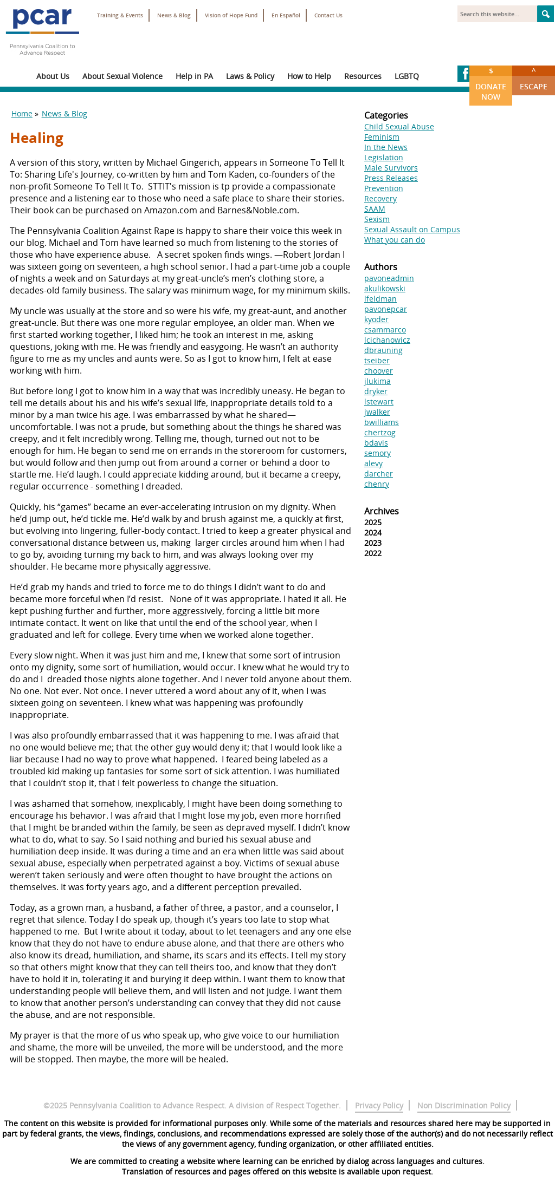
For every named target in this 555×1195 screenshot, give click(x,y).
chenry (376, 484)
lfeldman (380, 298)
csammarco (385, 329)
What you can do (394, 239)
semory (377, 453)
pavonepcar (385, 309)
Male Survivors (391, 167)
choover (378, 370)
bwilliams (381, 422)
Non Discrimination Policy (464, 1105)
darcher (378, 473)
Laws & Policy (250, 76)
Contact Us (328, 15)
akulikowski (384, 288)
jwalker (377, 412)
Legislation (383, 157)
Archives (381, 511)
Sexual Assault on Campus (412, 229)
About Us (52, 76)
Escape (533, 79)
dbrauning (383, 350)
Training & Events (120, 15)
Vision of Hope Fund (231, 15)
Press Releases (391, 178)
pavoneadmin (389, 278)
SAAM (374, 209)
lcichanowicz (387, 340)
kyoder (376, 319)
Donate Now (490, 84)
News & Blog (174, 15)
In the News (386, 147)
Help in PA (194, 76)
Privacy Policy (379, 1105)
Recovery (380, 198)
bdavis (376, 442)
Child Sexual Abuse (399, 126)
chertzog (380, 432)
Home (22, 113)
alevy (373, 463)
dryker (376, 391)
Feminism (381, 137)
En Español (286, 15)
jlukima (377, 381)
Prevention (383, 188)
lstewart (378, 401)
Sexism (377, 219)
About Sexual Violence (122, 76)
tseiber (377, 360)
